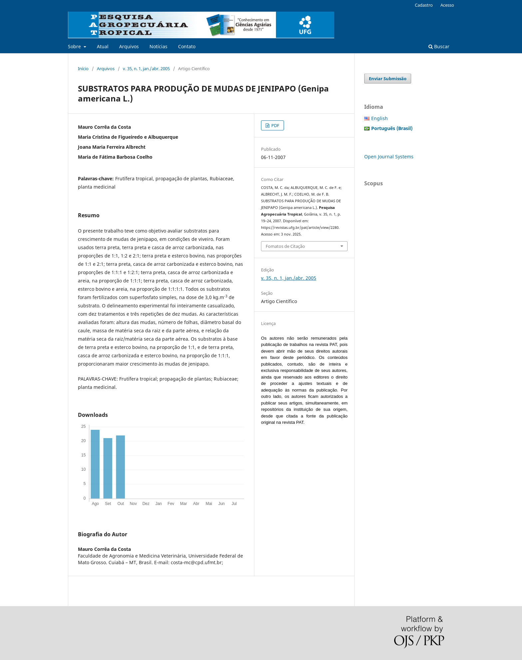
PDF (274, 125)
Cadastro (424, 5)
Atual (103, 46)
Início (83, 69)
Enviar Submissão (387, 79)
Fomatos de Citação (285, 246)
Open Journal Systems (388, 156)
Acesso (447, 5)
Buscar (438, 46)
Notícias (158, 46)
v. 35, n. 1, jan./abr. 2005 (146, 69)
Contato (186, 46)
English (379, 118)
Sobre (75, 46)
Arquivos (129, 46)
